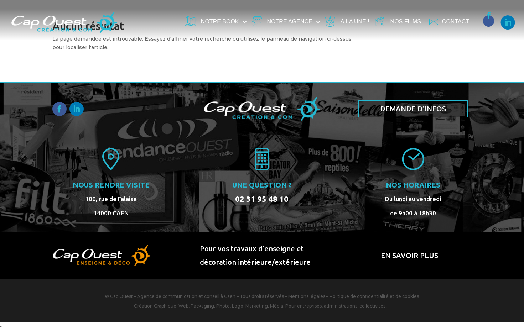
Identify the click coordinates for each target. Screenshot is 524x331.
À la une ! (355, 22)
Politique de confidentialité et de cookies (374, 296)
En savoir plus (409, 255)
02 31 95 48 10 (262, 198)
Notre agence (289, 22)
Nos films (405, 22)
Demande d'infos (413, 109)
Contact (455, 22)
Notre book (220, 22)
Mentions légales (306, 296)
